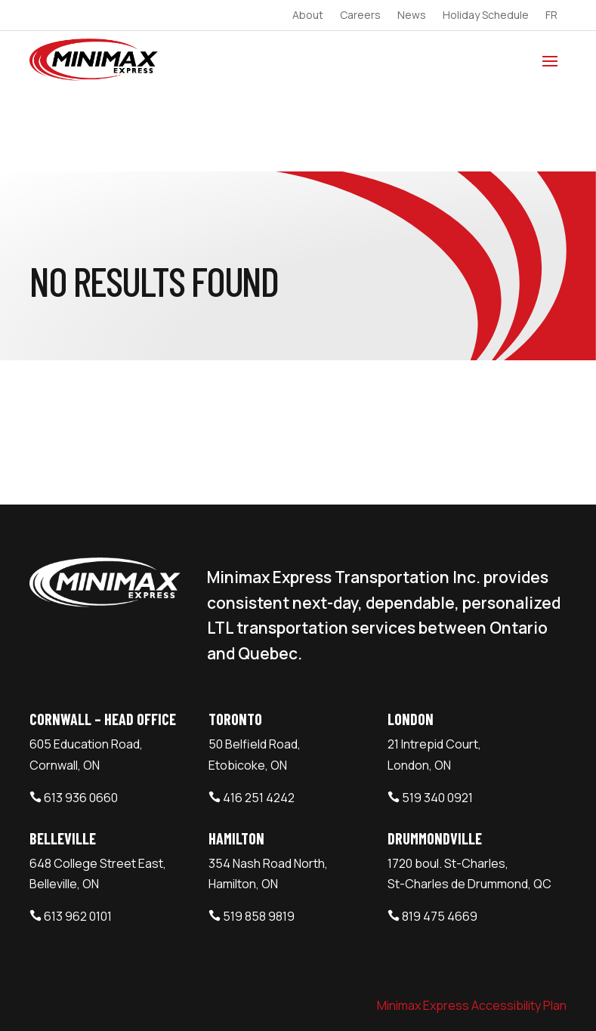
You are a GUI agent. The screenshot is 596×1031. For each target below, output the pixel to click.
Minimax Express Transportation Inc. (138, 996)
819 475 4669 (439, 834)
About (307, 16)
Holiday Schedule (486, 16)
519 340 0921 (437, 714)
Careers (360, 16)
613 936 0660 (81, 714)
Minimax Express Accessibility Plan (472, 922)
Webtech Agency (296, 996)
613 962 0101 (78, 834)
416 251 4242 (259, 714)
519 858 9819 (259, 834)
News (411, 16)
